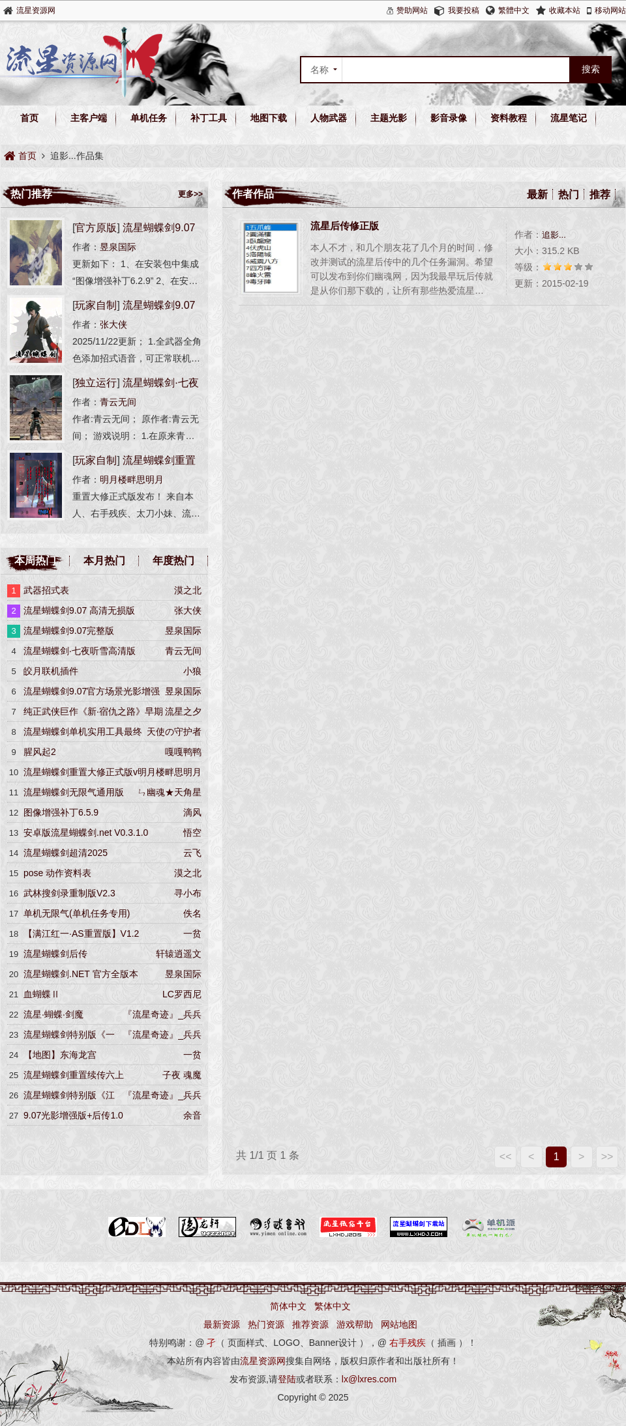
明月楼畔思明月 (132, 479)
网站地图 (399, 1324)
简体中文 (288, 1306)
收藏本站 (564, 10)
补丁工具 (208, 118)
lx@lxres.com (369, 1379)
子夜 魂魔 (181, 1075)
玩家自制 (96, 305)
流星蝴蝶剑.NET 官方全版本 (80, 974)
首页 (29, 118)
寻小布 (187, 893)
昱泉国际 (118, 247)
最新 (537, 194)
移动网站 (610, 10)
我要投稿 (463, 10)
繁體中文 (513, 10)
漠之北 (187, 590)
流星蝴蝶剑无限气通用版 (73, 792)
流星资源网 (35, 10)
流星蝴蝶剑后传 (55, 953)
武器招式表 (46, 590)
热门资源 (266, 1324)
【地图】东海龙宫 (60, 1054)
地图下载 (268, 118)
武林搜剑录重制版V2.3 (69, 893)
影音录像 (448, 118)
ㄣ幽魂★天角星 (169, 792)
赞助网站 (412, 10)
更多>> (190, 194)
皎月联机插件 (50, 671)
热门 (568, 194)
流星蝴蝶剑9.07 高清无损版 (79, 610)
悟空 (192, 832)
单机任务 (148, 118)
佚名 (192, 913)
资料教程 (508, 118)
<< (505, 1156)
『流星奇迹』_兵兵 (162, 1014)
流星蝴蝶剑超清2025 (65, 853)
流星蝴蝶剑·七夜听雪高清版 (79, 651)
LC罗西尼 (181, 994)
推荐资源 (310, 1324)
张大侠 (113, 324)
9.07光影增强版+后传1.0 (73, 1115)
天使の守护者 (174, 731)
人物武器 (328, 118)
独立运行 (96, 382)
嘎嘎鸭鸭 (183, 752)
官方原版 (96, 227)
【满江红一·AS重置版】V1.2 (81, 933)
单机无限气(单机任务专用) (76, 913)
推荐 (599, 194)
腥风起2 (39, 752)
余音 (192, 1115)
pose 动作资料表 (57, 873)
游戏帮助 (354, 1324)
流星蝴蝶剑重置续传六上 (73, 1075)
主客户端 (88, 118)
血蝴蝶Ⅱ (41, 994)
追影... (554, 235)
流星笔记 (568, 118)
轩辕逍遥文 (178, 953)
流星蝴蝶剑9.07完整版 (68, 630)
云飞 (192, 853)
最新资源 (221, 1324)
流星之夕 (183, 711)
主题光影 (388, 118)
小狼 (192, 671)
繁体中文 (332, 1306)
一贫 (192, 933)
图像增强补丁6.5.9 (60, 812)
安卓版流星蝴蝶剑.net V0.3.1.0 (85, 832)
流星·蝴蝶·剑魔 (53, 1014)
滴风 (192, 812)
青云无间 (118, 402)
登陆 (287, 1379)
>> (607, 1156)
